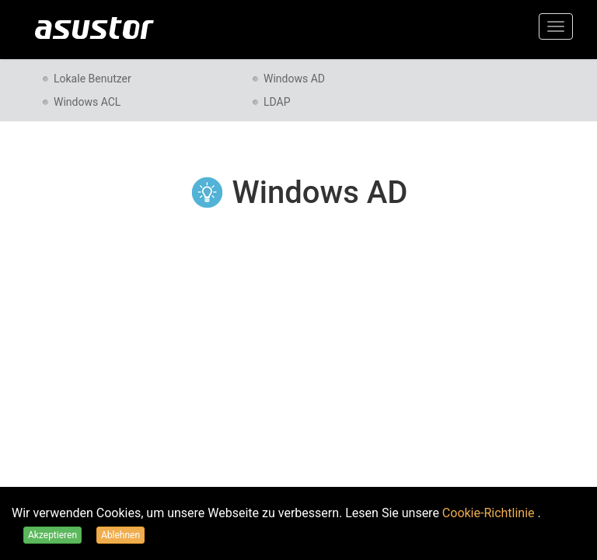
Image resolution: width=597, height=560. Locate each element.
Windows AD (294, 78)
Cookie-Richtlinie (490, 513)
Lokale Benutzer (92, 78)
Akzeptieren (52, 535)
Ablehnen (120, 535)
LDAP (277, 102)
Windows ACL (87, 102)
